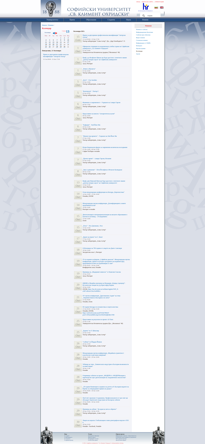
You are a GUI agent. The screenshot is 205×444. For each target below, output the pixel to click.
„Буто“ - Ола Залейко (90, 80)
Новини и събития (141, 29)
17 (68, 42)
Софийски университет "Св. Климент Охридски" (66, 9)
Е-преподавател (68, 437)
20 (53, 44)
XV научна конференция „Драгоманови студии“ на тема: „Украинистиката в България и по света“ (102, 297)
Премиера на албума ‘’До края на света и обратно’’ (100, 409)
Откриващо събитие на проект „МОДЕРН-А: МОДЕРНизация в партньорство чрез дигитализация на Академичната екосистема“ (104, 376)
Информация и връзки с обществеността (126, 435)
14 (57, 42)
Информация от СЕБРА (143, 43)
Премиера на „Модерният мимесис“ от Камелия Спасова (102, 272)
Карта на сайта (147, 2)
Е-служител (67, 438)
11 (46, 42)
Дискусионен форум (121, 440)
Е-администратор (68, 440)
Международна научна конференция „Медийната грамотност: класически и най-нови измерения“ (103, 354)
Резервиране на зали (93, 438)
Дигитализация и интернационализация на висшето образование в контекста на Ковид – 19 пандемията (105, 216)
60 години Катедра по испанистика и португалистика (100, 307)
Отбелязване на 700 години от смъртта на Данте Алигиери (102, 248)
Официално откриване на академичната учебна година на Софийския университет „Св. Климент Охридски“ (106, 47)
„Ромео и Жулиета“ (89, 69)
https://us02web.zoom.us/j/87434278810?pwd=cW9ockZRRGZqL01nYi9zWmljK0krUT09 (98, 314)
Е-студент (66, 435)
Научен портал (92, 437)
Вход (138, 2)
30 (64, 47)
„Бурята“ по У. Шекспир (91, 331)
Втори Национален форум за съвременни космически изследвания (105, 147)
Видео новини (140, 37)
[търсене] (149, 15)
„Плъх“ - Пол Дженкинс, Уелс (93, 226)
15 (61, 42)
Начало (44, 25)
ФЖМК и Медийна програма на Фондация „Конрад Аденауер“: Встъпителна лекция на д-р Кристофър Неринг (104, 284)
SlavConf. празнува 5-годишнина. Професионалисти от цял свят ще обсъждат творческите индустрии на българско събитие (105, 399)
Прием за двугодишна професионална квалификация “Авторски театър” (56, 55)
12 (49, 42)
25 (46, 47)
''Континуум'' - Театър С (91, 91)
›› (57, 33)
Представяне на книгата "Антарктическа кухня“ (99, 114)
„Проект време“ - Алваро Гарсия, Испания (97, 158)
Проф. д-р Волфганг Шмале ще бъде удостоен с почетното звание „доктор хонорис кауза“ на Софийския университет (105, 59)
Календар (139, 51)
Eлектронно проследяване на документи (126, 437)
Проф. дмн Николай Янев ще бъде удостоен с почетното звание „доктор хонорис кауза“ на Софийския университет (104, 182)
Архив (138, 54)
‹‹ (54, 33)
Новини (50, 25)
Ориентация (159, 2)
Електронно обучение (93, 435)
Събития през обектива (143, 35)
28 (57, 47)
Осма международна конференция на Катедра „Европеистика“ (104, 192)
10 (68, 40)
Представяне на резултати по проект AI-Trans (98, 319)
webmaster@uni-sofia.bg (117, 443)
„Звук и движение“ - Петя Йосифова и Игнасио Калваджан (102, 170)
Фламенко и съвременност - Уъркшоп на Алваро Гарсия (101, 102)
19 (49, 44)
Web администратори (121, 438)
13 (53, 42)
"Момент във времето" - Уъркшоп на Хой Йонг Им (100, 136)
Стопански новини (142, 40)
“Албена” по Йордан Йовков (92, 342)
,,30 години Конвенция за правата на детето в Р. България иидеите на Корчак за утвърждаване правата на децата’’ (106, 388)
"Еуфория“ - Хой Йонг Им (91, 125)
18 (46, 44)
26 (49, 47)
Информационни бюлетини (144, 32)
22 (61, 44)
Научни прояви (140, 48)
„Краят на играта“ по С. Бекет (93, 237)
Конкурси (139, 45)
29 (61, 47)
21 (57, 44)
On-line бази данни (93, 440)
